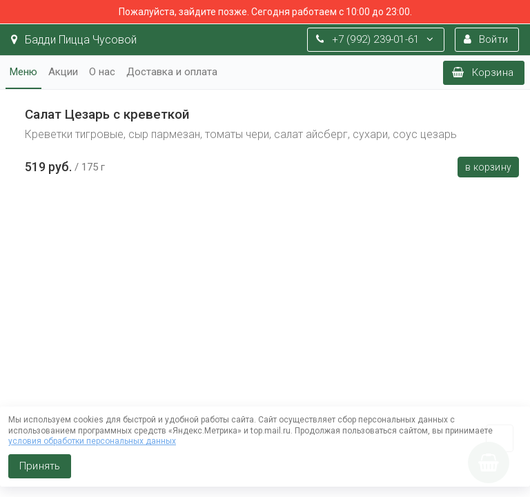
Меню (23, 72)
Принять (39, 466)
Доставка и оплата (171, 72)
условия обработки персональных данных (92, 441)
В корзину (488, 167)
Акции (63, 72)
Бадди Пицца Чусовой (74, 39)
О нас (102, 72)
